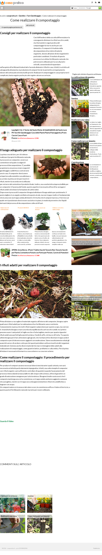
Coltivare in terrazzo (8, 496)
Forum (74, 8)
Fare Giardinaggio (34, 16)
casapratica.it (11, 16)
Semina (31, 496)
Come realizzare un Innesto (38, 516)
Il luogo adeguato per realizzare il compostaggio (31, 150)
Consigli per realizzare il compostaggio (25, 33)
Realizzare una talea (8, 516)
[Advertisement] (22, 13)
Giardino (22, 16)
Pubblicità (96, 548)
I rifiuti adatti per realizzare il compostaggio (28, 265)
